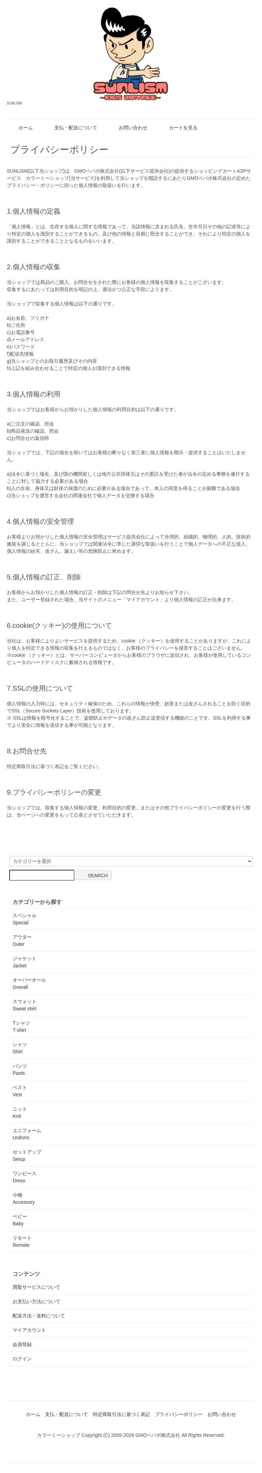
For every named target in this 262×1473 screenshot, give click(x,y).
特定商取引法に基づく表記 (121, 1414)
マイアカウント (29, 1330)
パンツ (20, 1069)
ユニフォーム (27, 1134)
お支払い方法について (36, 1301)
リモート (22, 1241)
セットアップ (27, 1155)
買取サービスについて (36, 1287)
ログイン (22, 1358)
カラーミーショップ (47, 178)
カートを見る (178, 127)
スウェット (25, 1005)
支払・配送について (70, 127)
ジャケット (25, 962)
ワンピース (25, 1177)
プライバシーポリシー (179, 1414)
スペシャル (25, 919)
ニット (20, 1112)
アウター (22, 940)
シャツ (20, 1048)
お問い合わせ (128, 127)
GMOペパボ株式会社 (96, 171)
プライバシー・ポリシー (33, 185)
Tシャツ (21, 1026)
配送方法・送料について (39, 1315)
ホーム (21, 127)
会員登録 (22, 1344)
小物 (24, 1198)
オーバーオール (29, 983)
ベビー (20, 1220)
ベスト (20, 1091)
